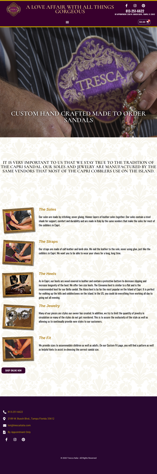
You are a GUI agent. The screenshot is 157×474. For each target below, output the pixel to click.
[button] (67, 22)
